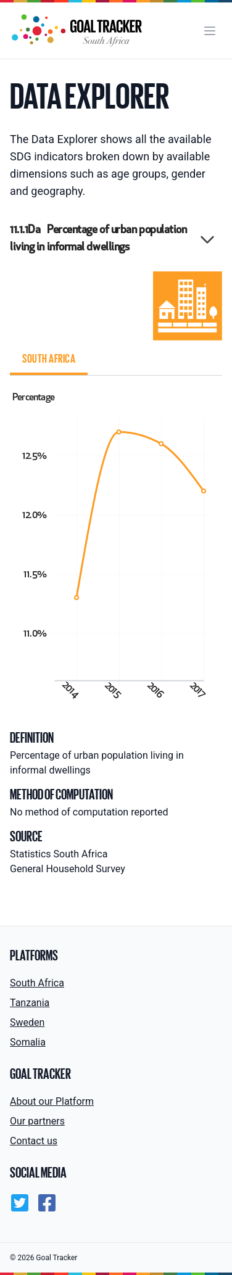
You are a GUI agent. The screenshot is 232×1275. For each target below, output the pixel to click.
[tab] (49, 360)
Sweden (27, 1022)
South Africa (37, 983)
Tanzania (29, 1003)
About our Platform (52, 1101)
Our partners (37, 1121)
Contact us (33, 1141)
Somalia (28, 1042)
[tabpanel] (116, 544)
